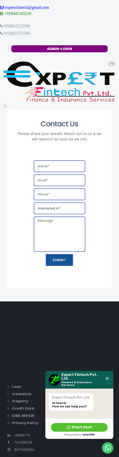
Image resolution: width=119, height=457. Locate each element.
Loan (16, 385)
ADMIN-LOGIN (59, 48)
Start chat (79, 427)
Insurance (21, 393)
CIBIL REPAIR (23, 414)
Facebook (19, 441)
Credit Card (23, 407)
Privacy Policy (25, 422)
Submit (59, 259)
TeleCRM (88, 434)
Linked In (18, 434)
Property (20, 400)
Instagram (20, 448)
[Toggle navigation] (5, 105)
